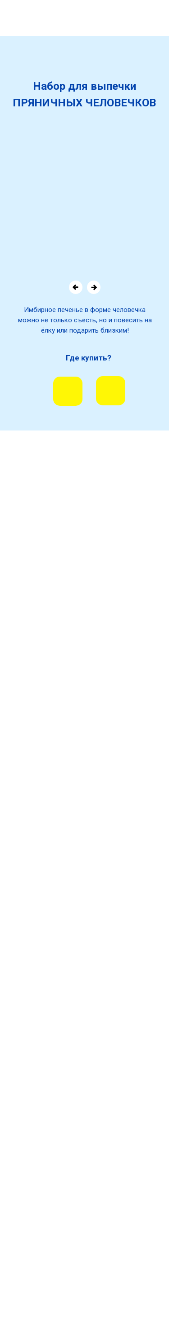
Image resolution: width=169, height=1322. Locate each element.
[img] (67, 391)
